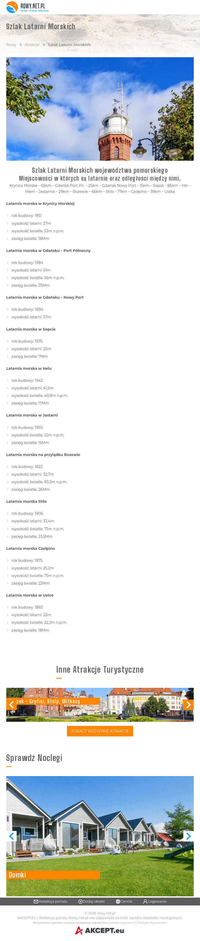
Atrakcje (32, 44)
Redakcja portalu (50, 901)
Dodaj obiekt (91, 901)
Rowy (11, 44)
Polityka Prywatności (152, 923)
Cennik (124, 901)
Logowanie (155, 901)
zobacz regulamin (122, 923)
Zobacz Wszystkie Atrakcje (100, 731)
